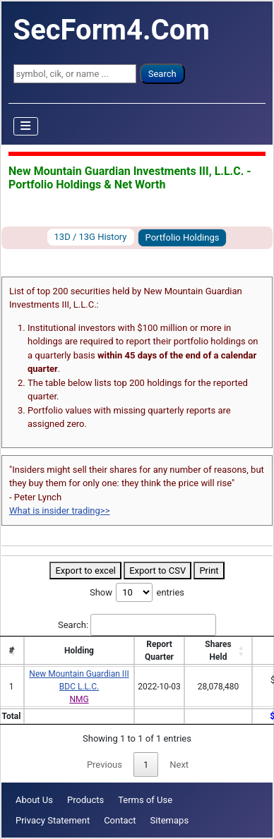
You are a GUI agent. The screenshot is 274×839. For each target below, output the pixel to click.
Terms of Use (145, 800)
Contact (120, 820)
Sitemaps (169, 820)
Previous (104, 764)
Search (162, 73)
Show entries (137, 592)
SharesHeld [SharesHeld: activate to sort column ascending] (218, 650)
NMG (78, 699)
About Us (34, 800)
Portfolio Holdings (182, 237)
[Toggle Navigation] (26, 126)
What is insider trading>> (59, 510)
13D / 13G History (90, 236)
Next (179, 764)
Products (85, 800)
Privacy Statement (53, 820)
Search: (137, 625)
